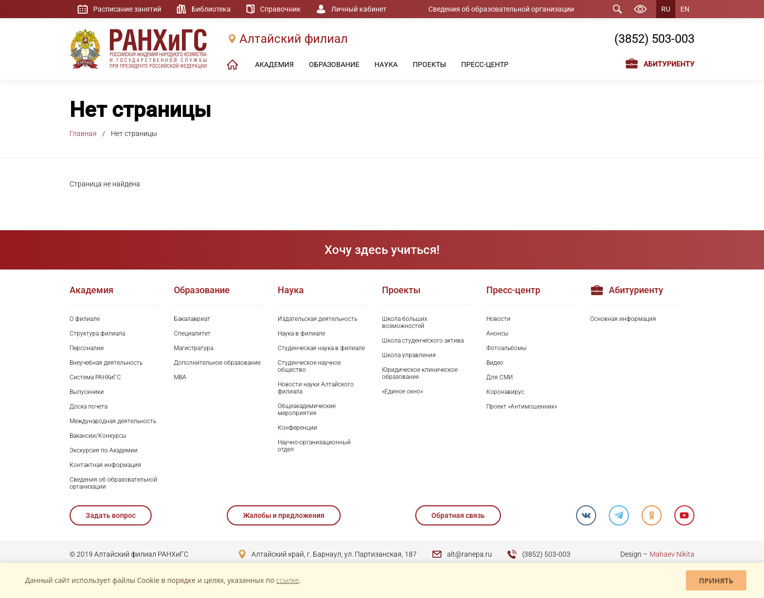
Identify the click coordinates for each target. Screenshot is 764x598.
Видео (494, 362)
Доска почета (88, 406)
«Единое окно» (402, 391)
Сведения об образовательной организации (501, 9)
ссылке (287, 580)
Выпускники (87, 391)
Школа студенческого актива (423, 340)
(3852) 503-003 (654, 39)
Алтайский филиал (293, 39)
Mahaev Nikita (672, 554)
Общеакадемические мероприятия (307, 410)
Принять (716, 580)
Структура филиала (97, 333)
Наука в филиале (301, 333)
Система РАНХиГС (95, 377)
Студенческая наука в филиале (321, 348)
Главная (83, 133)
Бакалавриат (192, 318)
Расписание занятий (127, 9)
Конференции (297, 427)
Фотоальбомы (506, 348)
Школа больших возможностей (404, 322)
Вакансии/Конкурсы (98, 435)
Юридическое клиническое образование (420, 373)
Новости (498, 318)
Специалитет (192, 333)
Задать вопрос (111, 515)
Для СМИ (499, 377)
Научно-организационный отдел (314, 446)
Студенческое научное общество (309, 366)
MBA (180, 377)
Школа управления (409, 355)
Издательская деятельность (317, 318)
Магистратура (193, 348)
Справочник (280, 9)
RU (665, 9)
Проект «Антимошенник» (521, 406)
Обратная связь (458, 515)
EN (684, 9)
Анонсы (497, 333)
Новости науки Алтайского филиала (316, 388)
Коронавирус (505, 391)
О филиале (85, 318)
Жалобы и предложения (284, 515)
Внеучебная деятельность (106, 362)
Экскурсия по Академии (104, 450)
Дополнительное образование (217, 362)
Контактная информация (105, 465)
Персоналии (87, 348)
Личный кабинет (359, 9)
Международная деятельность (113, 421)
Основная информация (623, 318)
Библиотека (211, 9)
